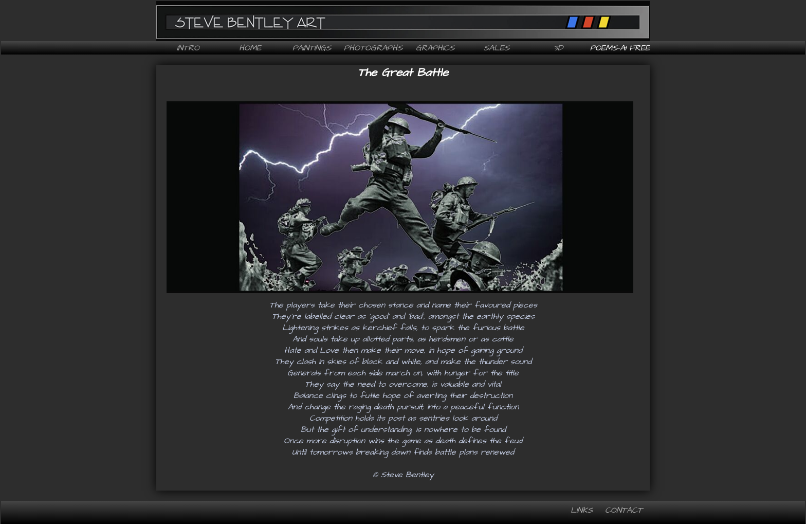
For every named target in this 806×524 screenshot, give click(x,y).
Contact (624, 510)
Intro (188, 47)
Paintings (311, 47)
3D (558, 47)
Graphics (435, 47)
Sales (496, 47)
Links (582, 510)
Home (250, 47)
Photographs (373, 47)
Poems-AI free (620, 47)
